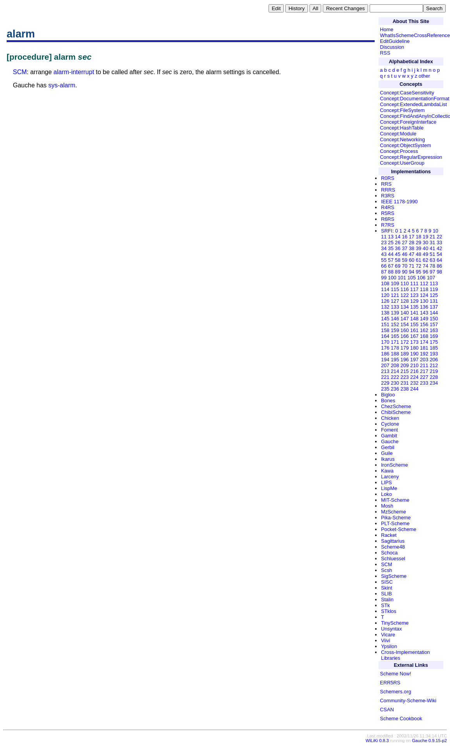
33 (439, 242)
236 (395, 389)
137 (434, 307)
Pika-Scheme (396, 517)
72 (418, 266)
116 (404, 289)
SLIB (386, 594)
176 (385, 348)
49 (425, 254)
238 (404, 389)
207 (385, 365)
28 (411, 242)
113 (434, 283)
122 (404, 295)
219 (434, 371)
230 (395, 383)
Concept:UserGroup (402, 163)
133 (395, 307)
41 (432, 248)
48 (418, 254)
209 (404, 365)
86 (439, 266)
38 (411, 248)
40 (425, 248)
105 (411, 278)
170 (385, 342)
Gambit (389, 436)
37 (404, 248)
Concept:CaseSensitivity (407, 93)
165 (395, 336)
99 (383, 278)
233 (424, 383)
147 (404, 318)
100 (392, 278)
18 (418, 237)
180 (414, 348)
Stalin (387, 599)
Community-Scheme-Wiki (408, 700)
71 (411, 266)
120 (385, 295)
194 (385, 359)
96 (425, 272)
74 (425, 266)
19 (425, 237)
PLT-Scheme (395, 523)
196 (404, 359)
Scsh (386, 570)
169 (434, 336)
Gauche (389, 441)
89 (397, 272)
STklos (388, 611)
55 (383, 260)
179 (404, 348)
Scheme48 (393, 547)
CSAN (387, 709)
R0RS (387, 178)
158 (385, 330)
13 (390, 237)
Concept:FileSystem (402, 110)
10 (435, 231)
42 (439, 248)
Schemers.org (395, 691)
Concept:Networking (402, 139)
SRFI (386, 231)
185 (434, 348)
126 (385, 301)
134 (404, 307)
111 (414, 283)
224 (414, 377)
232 (414, 383)
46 (404, 254)
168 (424, 336)
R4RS (387, 207)
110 (404, 283)
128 (404, 301)
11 (383, 237)
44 (390, 254)
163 (434, 330)
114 (385, 289)
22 (439, 237)
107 (431, 278)
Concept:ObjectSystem (405, 145)
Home (386, 29)
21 (432, 237)
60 (411, 260)
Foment (389, 430)
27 (404, 242)
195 (395, 359)
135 (414, 307)
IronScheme (394, 465)
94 (411, 272)
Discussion (392, 47)
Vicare (388, 635)
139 (395, 313)
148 (414, 318)
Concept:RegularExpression (411, 157)
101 (402, 278)
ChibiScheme (396, 412)
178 (395, 348)
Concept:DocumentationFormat (415, 98)
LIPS (386, 482)
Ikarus (388, 459)
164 (385, 336)
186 (385, 354)
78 (432, 266)
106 (421, 278)
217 (424, 371)
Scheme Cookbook (401, 718)
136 (424, 307)
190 (414, 354)
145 (385, 318)
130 (424, 301)
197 (414, 359)
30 (425, 242)
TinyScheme (395, 623)
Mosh (387, 506)
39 (418, 248)
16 (404, 237)
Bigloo (388, 395)
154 (404, 324)
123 (414, 295)
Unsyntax (391, 629)
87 (383, 272)
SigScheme (393, 576)
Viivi (385, 640)
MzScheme (393, 512)
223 (404, 377)
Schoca (389, 553)
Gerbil (387, 447)
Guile (387, 453)
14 (397, 237)
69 (397, 266)
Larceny (390, 477)
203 (424, 359)
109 (395, 283)
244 (414, 389)
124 (424, 295)
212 (434, 365)
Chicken (390, 418)
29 (418, 242)
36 (397, 248)
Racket (389, 535)
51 (432, 254)
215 (404, 371)
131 (434, 301)
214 (395, 371)
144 (434, 313)
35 (390, 248)
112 (424, 283)
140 (404, 313)
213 (385, 371)
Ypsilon (389, 646)
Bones (388, 400)
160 (404, 330)
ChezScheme (396, 406)
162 (424, 330)
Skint (386, 588)
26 (397, 242)
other (424, 76)
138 (385, 313)
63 (432, 260)
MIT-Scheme (395, 500)
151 (385, 324)
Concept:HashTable (402, 128)
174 (424, 342)
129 (414, 301)
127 (395, 301)
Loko (386, 494)
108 (385, 283)
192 (424, 354)
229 (385, 383)
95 (418, 272)
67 (390, 266)
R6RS (387, 219)
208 (395, 365)
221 (385, 377)
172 (404, 342)
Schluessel (393, 558)
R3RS (387, 196)
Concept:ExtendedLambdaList (413, 104)
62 (425, 260)
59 (404, 260)
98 (439, 272)
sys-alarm (61, 85)
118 (424, 289)
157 (434, 324)
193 (434, 354)
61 (418, 260)
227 (424, 377)
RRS (386, 184)
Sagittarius (392, 541)
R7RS (387, 225)
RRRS (388, 190)
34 (383, 248)
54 (439, 254)
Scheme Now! (395, 674)
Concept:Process (399, 151)
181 (424, 348)
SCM (20, 72)
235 (385, 389)
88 (390, 272)
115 (395, 289)
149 (424, 318)
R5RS (387, 213)
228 (434, 377)
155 (414, 324)
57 (390, 260)
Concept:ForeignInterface (408, 122)
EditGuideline (395, 41)
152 (395, 324)
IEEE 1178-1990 (399, 201)
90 (404, 272)
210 (414, 365)
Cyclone (390, 424)
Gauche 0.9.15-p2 (429, 740)
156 (424, 324)
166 (404, 336)
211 (424, 365)
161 (414, 330)
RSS (385, 53)
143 (424, 313)
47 (411, 254)
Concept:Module (398, 134)
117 (414, 289)
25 (390, 242)
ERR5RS (390, 683)
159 (395, 330)
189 (404, 354)
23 (383, 242)
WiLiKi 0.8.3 (377, 740)
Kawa (387, 471)
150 (434, 318)
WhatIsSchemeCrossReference (415, 35)
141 (414, 313)
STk (385, 605)
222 (395, 377)
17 (411, 237)
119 (434, 289)
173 (414, 342)
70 (404, 266)
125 (434, 295)
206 (434, 359)
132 (385, 307)
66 (383, 266)
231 (404, 383)
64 (439, 260)
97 (432, 272)
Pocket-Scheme (398, 529)
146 (395, 318)
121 (395, 295)
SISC (387, 582)
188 (395, 354)
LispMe (389, 488)
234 (434, 383)
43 (383, 254)
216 (414, 371)
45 (397, 254)
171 (395, 342)
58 (397, 260)
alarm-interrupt (73, 72)
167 (414, 336)
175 (434, 342)
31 (432, 242)
